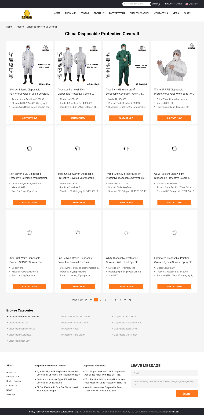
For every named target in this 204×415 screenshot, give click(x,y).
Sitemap (10, 394)
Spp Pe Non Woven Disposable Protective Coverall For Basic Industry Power (75, 260)
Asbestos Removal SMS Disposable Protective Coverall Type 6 (75, 92)
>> (125, 299)
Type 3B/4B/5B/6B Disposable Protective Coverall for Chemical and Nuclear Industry (58, 373)
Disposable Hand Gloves (73, 334)
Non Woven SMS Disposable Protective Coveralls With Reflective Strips (29, 176)
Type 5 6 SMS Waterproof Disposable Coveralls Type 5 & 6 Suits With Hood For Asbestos (124, 92)
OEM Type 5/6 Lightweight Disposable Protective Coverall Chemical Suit (171, 176)
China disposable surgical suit (58, 411)
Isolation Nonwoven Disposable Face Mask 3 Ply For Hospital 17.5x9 (103, 389)
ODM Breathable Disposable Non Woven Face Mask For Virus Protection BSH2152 (105, 381)
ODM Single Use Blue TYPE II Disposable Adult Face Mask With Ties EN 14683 (104, 373)
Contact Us (161, 13)
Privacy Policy (35, 411)
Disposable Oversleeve (20, 334)
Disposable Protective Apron (128, 322)
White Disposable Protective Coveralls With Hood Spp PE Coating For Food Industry (122, 260)
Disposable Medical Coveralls (76, 316)
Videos (85, 13)
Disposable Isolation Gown (74, 322)
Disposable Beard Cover (126, 328)
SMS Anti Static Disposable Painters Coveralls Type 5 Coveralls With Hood (29, 92)
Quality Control (140, 13)
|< (86, 299)
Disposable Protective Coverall (24, 316)
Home (57, 13)
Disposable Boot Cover (20, 341)
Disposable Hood (69, 328)
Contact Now (29, 118)
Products (70, 13)
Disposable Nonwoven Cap (22, 328)
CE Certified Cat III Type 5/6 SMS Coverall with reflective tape (57, 389)
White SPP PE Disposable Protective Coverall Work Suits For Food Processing (173, 92)
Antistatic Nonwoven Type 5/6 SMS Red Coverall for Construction (56, 381)
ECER (176, 411)
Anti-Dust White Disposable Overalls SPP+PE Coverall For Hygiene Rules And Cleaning (25, 260)
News (176, 13)
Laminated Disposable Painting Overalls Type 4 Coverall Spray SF (173, 260)
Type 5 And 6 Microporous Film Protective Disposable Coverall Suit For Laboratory (125, 176)
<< (91, 299)
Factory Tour (117, 13)
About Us (99, 13)
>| (130, 299)
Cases (187, 13)
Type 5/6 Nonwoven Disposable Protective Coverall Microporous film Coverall (76, 176)
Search (155, 4)
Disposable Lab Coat (19, 322)
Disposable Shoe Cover (125, 334)
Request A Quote (173, 3)
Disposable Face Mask (125, 316)
